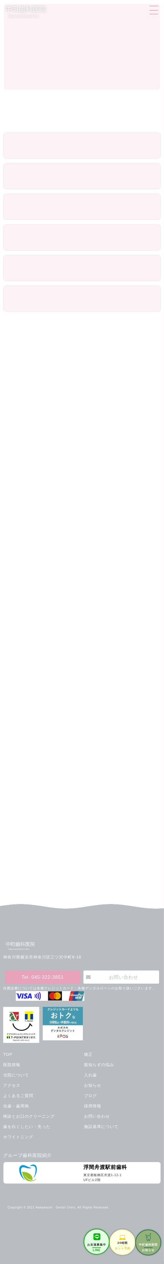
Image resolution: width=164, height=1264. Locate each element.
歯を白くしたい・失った (26, 1126)
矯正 (88, 1054)
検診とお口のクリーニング (29, 1116)
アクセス (11, 1085)
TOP (7, 1054)
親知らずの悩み (99, 1064)
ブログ (90, 1095)
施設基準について (101, 1126)
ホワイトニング (18, 1137)
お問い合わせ (123, 977)
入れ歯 (90, 1075)
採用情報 (92, 1106)
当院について (16, 1075)
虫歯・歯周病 (16, 1106)
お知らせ (92, 1085)
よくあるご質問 (18, 1095)
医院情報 (11, 1064)
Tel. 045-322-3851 (43, 977)
